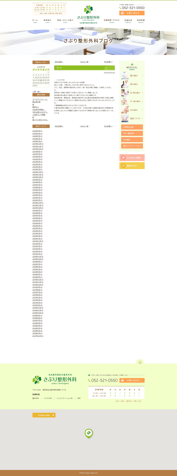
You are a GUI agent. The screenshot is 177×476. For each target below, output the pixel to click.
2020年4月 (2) (37, 272)
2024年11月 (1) (37, 174)
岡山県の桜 (36, 102)
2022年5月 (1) (37, 233)
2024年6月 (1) (37, 187)
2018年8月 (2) (37, 318)
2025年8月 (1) (37, 151)
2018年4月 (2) (37, 326)
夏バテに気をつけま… (40, 120)
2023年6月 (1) (37, 218)
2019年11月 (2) (37, 282)
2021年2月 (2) (37, 251)
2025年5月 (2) (37, 159)
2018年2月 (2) (37, 331)
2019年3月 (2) (37, 303)
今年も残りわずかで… (40, 112)
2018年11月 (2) (37, 310)
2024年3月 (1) (37, 195)
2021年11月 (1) (37, 241)
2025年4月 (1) (37, 162)
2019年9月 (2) (37, 287)
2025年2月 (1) (37, 167)
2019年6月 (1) (37, 295)
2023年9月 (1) (37, 210)
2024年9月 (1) (37, 180)
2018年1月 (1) (37, 333)
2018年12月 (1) (37, 308)
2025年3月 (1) (37, 164)
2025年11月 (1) (37, 146)
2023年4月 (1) (37, 223)
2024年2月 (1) (37, 198)
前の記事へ (59, 62)
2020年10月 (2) (37, 259)
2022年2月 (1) (37, 236)
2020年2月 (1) (37, 277)
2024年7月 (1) (37, 185)
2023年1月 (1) (37, 231)
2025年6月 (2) (37, 157)
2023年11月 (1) (37, 205)
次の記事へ (108, 62)
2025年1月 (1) (37, 169)
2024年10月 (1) (37, 177)
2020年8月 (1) (37, 262)
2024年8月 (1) (37, 182)
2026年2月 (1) (37, 139)
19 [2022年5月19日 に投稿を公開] (41, 80)
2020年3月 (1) (37, 274)
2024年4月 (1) (37, 192)
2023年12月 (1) (37, 203)
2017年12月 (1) (37, 336)
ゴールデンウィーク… (40, 99)
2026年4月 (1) (37, 134)
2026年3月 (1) (37, 136)
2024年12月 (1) (37, 172)
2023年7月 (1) (37, 215)
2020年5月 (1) (37, 269)
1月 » (39, 92)
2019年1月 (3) (37, 305)
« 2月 (34, 92)
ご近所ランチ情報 (38, 115)
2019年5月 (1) (37, 297)
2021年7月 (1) (37, 246)
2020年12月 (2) (37, 257)
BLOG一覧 (84, 62)
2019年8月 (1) (37, 290)
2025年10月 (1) (37, 149)
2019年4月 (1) (37, 300)
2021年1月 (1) (37, 254)
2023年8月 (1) (37, 213)
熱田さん (35, 107)
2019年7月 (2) (37, 292)
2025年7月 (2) (37, 154)
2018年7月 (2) (37, 320)
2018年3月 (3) (37, 328)
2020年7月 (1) (37, 264)
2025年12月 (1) (37, 144)
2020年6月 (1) (37, 267)
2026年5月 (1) (37, 131)
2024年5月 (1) (37, 190)
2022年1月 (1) (37, 239)
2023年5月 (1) (37, 221)
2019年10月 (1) (37, 285)
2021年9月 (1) (37, 244)
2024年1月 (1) (37, 200)
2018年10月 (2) (37, 313)
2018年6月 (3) (37, 323)
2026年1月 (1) (37, 141)
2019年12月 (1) (37, 279)
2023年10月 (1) (37, 208)
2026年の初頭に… (38, 110)
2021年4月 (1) (37, 249)
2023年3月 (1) (37, 226)
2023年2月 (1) (37, 228)
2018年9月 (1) (37, 315)
